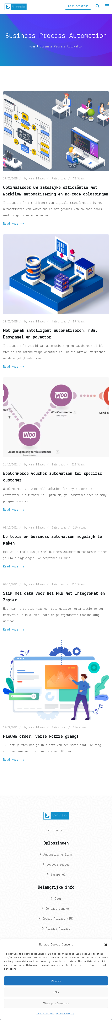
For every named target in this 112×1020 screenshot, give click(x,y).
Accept (56, 980)
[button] (106, 945)
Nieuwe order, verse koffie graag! (41, 736)
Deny (56, 992)
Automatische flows (58, 854)
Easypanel (58, 874)
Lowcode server (58, 864)
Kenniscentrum (78, 6)
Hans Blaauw (37, 178)
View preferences (56, 1003)
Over (58, 899)
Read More (13, 224)
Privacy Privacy (58, 928)
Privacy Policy (65, 1014)
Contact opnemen (58, 909)
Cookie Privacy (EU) (58, 918)
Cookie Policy (45, 1014)
